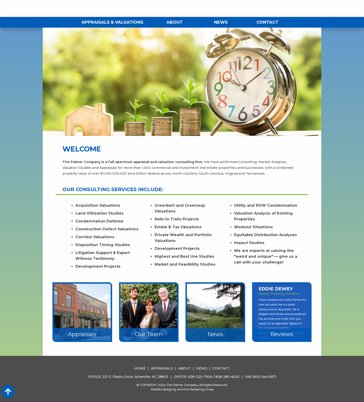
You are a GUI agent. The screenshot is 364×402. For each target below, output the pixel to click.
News (201, 368)
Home (140, 368)
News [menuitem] (221, 22)
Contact (221, 368)
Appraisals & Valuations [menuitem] (112, 22)
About (184, 368)
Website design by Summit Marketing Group (182, 389)
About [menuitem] (174, 22)
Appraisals (162, 368)
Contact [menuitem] (267, 22)
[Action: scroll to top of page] (8, 391)
